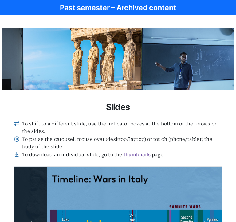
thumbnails (137, 155)
